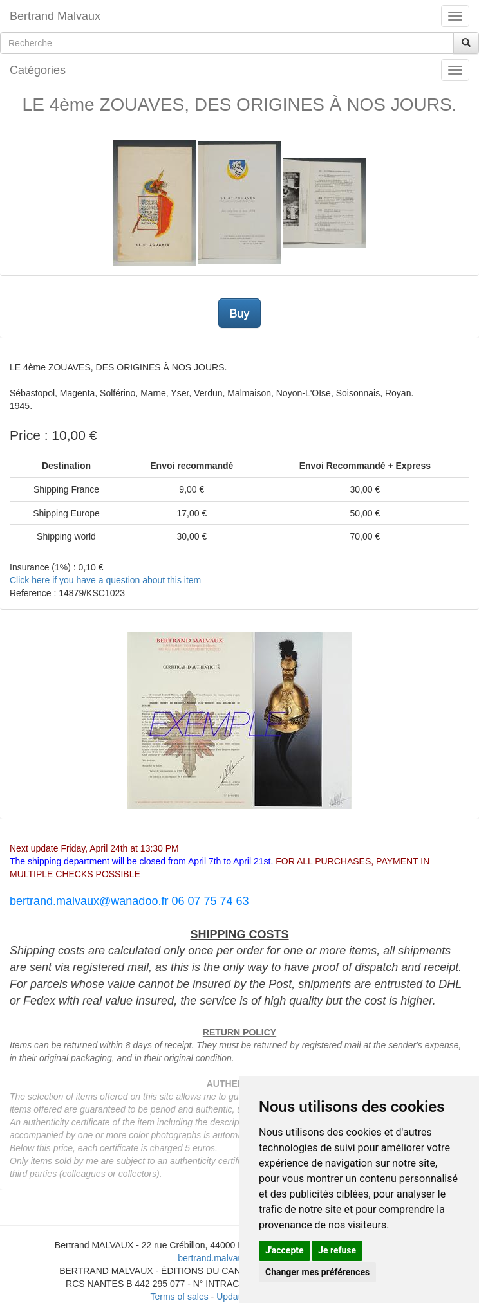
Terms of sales (179, 1296)
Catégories (38, 70)
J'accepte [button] (284, 1250)
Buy (239, 313)
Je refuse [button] (337, 1250)
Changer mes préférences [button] (317, 1272)
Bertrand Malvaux (55, 16)
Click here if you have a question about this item (105, 580)
